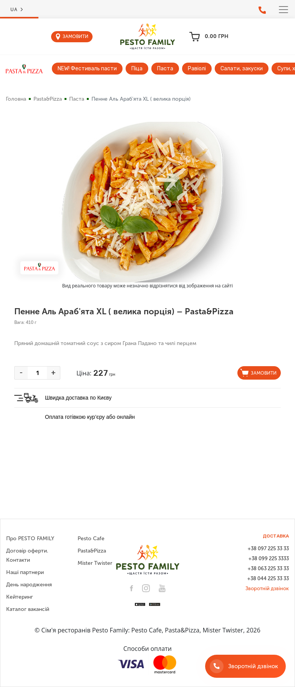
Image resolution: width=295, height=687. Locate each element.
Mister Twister (95, 563)
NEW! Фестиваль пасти (87, 68)
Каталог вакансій (27, 609)
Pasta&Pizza (47, 99)
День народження (29, 584)
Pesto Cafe (91, 538)
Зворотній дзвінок (267, 588)
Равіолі (197, 68)
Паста (165, 68)
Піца (137, 68)
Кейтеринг (19, 597)
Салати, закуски (241, 68)
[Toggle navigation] (283, 9)
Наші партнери (25, 572)
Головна (16, 99)
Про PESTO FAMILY (30, 538)
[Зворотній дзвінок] (245, 666)
